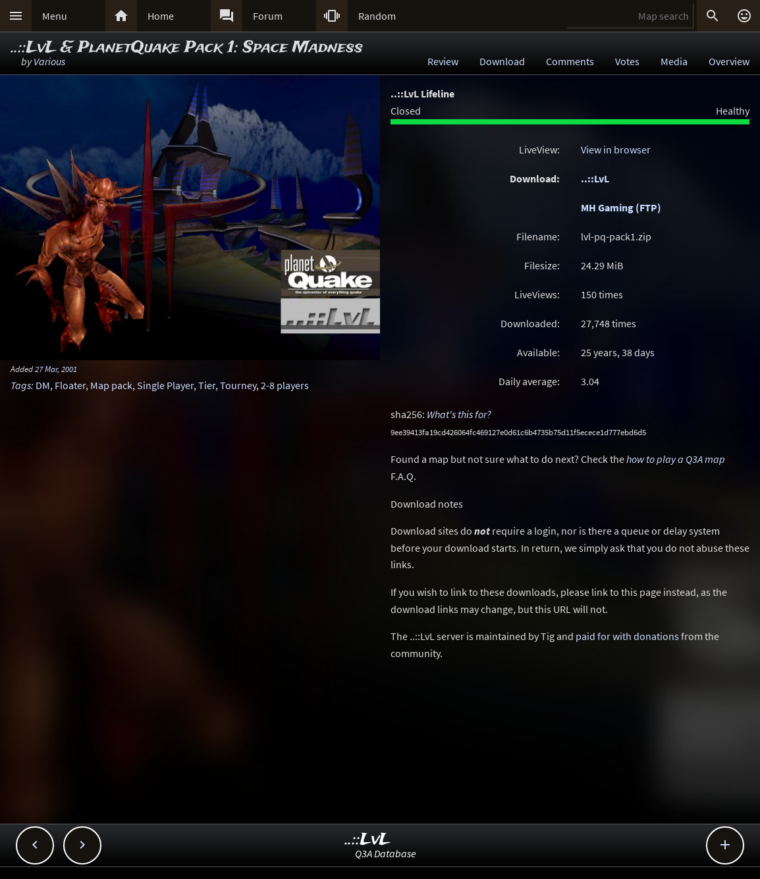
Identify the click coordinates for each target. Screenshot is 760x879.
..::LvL (595, 178)
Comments (570, 61)
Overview (729, 61)
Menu (54, 15)
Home (161, 15)
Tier (206, 385)
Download (502, 61)
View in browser (616, 149)
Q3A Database (385, 853)
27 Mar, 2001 (56, 368)
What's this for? (459, 414)
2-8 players (285, 385)
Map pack (111, 385)
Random (377, 15)
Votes (627, 61)
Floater (70, 385)
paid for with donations (627, 636)
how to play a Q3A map (675, 459)
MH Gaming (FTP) (621, 207)
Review (442, 61)
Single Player (165, 385)
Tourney (238, 385)
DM (43, 385)
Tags (21, 385)
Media (674, 61)
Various (49, 61)
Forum (268, 15)
